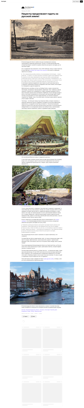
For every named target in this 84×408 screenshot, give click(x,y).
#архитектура (38, 311)
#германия (24, 311)
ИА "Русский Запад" (27, 206)
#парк (28, 311)
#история (47, 309)
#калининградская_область (32, 309)
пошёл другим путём (48, 258)
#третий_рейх (53, 309)
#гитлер (23, 309)
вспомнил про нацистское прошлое (38, 70)
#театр (32, 311)
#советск (42, 309)
